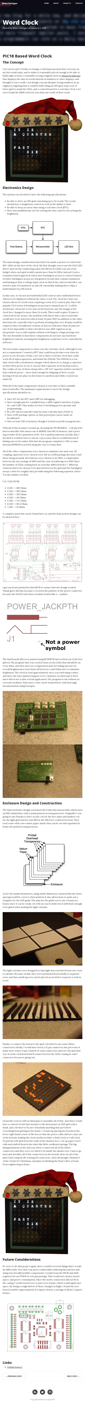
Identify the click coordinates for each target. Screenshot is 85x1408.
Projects (67, 3)
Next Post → (73, 1376)
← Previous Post (14, 1376)
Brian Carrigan (9, 3)
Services (79, 3)
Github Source (14, 1367)
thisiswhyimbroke (71, 75)
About (56, 3)
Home (46, 3)
